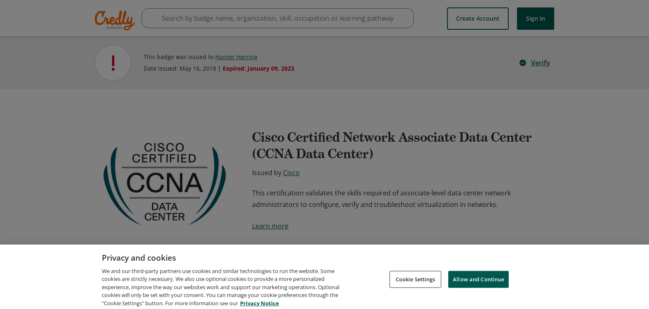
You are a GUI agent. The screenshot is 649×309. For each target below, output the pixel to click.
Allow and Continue (478, 291)
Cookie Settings (415, 291)
